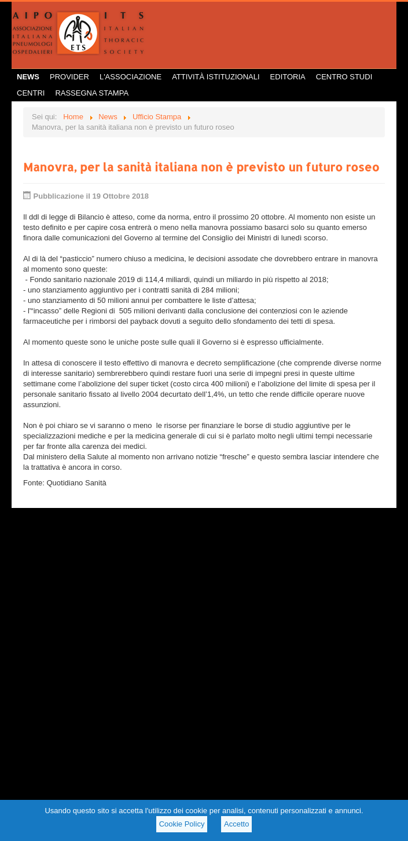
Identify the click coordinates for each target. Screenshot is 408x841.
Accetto (236, 824)
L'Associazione (130, 76)
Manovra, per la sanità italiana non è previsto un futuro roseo (201, 166)
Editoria (288, 76)
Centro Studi (344, 76)
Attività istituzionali (215, 76)
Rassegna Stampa (91, 93)
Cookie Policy (182, 824)
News (28, 76)
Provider (69, 76)
